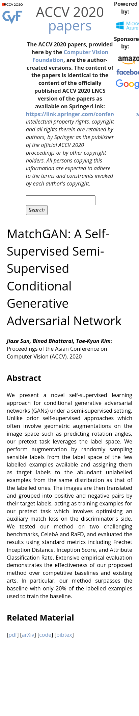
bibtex (64, 634)
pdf (12, 634)
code (45, 634)
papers (70, 25)
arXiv (28, 634)
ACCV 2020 (70, 11)
